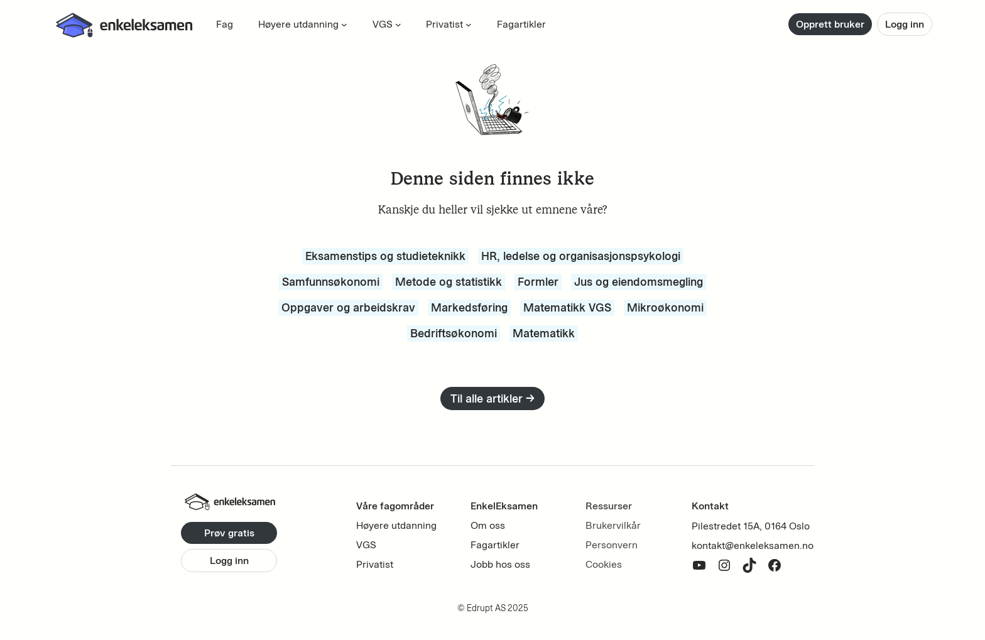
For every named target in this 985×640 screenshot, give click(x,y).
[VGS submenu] (398, 24)
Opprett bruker (830, 24)
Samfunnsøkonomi (330, 282)
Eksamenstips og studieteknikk (385, 256)
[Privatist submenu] (468, 24)
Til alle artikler (492, 398)
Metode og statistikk (448, 282)
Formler (538, 282)
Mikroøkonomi (665, 307)
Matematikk (544, 333)
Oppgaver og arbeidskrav (348, 307)
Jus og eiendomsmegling (638, 282)
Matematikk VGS (567, 307)
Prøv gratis (229, 533)
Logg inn (904, 24)
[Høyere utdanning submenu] (344, 24)
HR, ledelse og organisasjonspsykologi (580, 256)
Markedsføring (469, 307)
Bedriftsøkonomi (453, 333)
